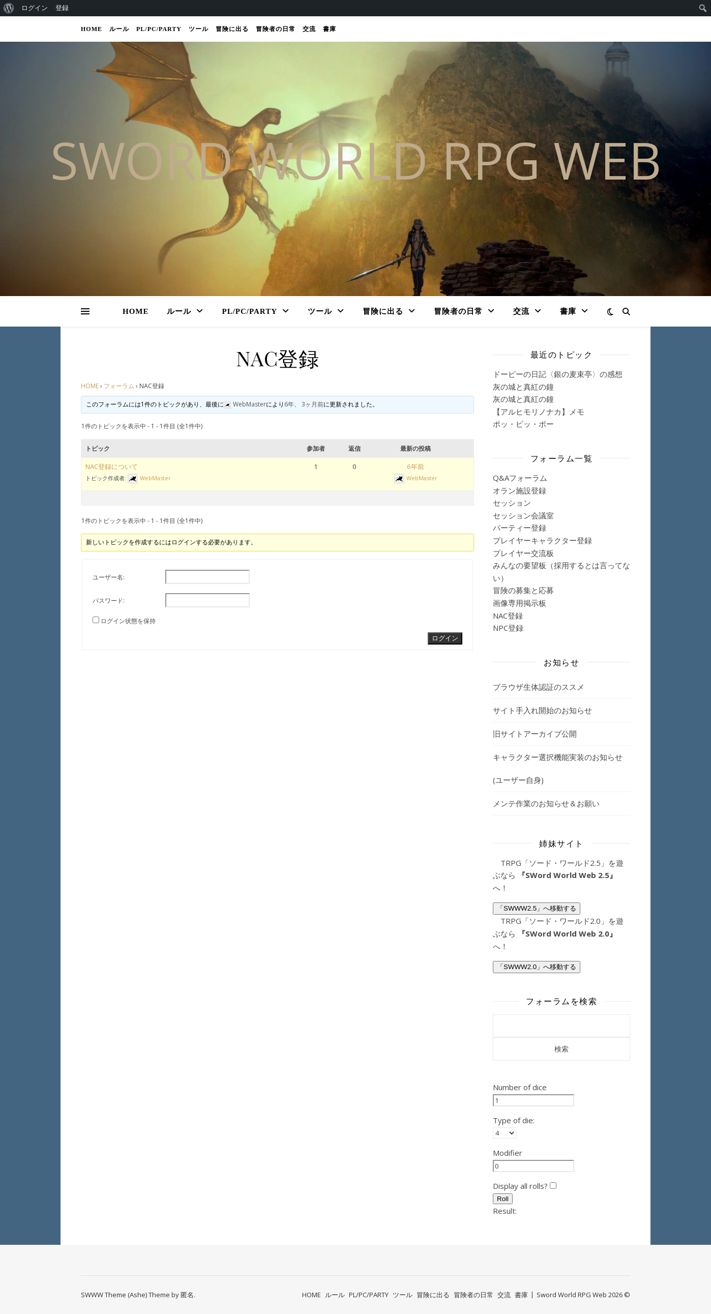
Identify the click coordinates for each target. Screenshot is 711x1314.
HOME (91, 29)
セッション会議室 (523, 515)
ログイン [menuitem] (34, 8)
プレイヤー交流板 (523, 553)
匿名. (188, 1294)
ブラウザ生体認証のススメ (538, 687)
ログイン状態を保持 (128, 621)
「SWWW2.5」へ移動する (536, 908)
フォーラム (119, 386)
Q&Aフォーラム (520, 478)
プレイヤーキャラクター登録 (542, 540)
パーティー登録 (519, 527)
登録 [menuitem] (62, 8)
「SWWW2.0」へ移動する (536, 967)
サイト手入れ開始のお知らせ (542, 710)
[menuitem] (9, 8)
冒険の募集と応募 (523, 590)
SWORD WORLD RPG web (355, 159)
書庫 (329, 29)
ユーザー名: (109, 577)
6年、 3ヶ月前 (303, 404)
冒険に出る (232, 29)
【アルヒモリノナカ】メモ (538, 411)
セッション (512, 503)
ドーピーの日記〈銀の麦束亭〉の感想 (558, 374)
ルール (119, 29)
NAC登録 (508, 615)
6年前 (415, 466)
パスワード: (109, 600)
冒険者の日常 (275, 29)
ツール (199, 29)
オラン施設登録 (519, 490)
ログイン (445, 638)
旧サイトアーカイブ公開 (535, 733)
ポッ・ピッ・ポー (523, 424)
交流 (309, 29)
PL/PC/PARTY (159, 29)
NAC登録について (111, 466)
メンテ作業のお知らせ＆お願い (546, 803)
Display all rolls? (524, 1186)
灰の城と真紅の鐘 (523, 387)
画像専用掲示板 (519, 603)
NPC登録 (508, 628)
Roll (503, 1199)
